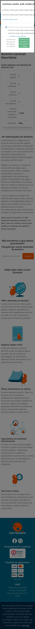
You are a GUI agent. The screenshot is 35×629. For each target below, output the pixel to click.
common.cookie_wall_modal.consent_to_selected (10, 42)
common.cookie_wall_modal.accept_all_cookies (24, 42)
